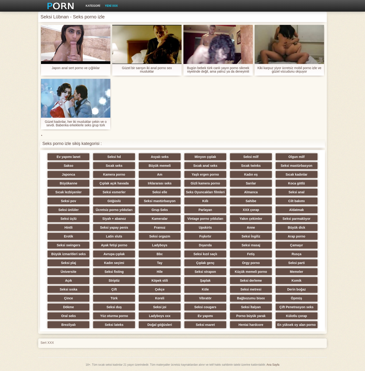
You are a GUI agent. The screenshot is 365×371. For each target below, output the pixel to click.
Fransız (160, 227)
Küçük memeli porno (251, 272)
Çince (68, 298)
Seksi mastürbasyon (296, 165)
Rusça (296, 254)
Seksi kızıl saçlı (205, 254)
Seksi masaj (251, 245)
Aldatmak (296, 210)
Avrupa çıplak (114, 254)
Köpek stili (160, 280)
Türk (114, 298)
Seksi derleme (251, 280)
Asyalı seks (160, 157)
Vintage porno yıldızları (205, 219)
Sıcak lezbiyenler (68, 192)
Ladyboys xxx (160, 316)
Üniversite (68, 272)
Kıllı (205, 201)
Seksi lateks (114, 325)
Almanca (251, 192)
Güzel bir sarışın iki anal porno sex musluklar (147, 69)
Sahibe (251, 201)
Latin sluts (114, 236)
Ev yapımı (205, 316)
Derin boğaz (296, 289)
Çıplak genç (205, 263)
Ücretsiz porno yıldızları (114, 210)
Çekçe (159, 289)
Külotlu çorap (296, 316)
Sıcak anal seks (205, 165)
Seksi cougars (205, 307)
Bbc (160, 254)
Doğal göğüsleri (159, 325)
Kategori (93, 5)
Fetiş (251, 254)
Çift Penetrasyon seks (297, 307)
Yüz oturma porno (114, 316)
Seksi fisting (114, 272)
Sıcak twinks (251, 165)
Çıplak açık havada (114, 183)
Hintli (68, 227)
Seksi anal (296, 192)
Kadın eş (251, 174)
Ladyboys (159, 245)
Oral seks (68, 316)
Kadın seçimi (114, 263)
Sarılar (251, 183)
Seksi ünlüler (68, 210)
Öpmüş (296, 298)
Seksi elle (159, 192)
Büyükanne (68, 183)
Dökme (68, 307)
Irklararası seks (160, 183)
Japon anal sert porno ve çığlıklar (76, 68)
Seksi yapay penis (114, 227)
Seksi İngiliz (251, 236)
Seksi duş (114, 307)
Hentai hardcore (251, 325)
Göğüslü (114, 201)
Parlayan (205, 210)
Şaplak (205, 280)
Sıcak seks (114, 165)
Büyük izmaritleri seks (68, 254)
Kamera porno (114, 174)
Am (159, 174)
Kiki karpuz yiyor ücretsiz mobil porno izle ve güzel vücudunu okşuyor (289, 69)
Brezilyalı (68, 325)
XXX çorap (251, 210)
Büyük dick (296, 227)
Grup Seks (160, 210)
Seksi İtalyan (251, 307)
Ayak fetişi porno (114, 245)
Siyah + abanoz (114, 219)
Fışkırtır (205, 236)
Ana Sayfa (273, 364)
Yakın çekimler (251, 219)
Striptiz (113, 280)
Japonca (68, 174)
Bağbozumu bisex (251, 298)
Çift (114, 289)
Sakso (68, 165)
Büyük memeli (160, 165)
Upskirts (205, 227)
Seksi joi (159, 307)
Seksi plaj (68, 263)
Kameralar (160, 219)
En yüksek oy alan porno (296, 325)
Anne (251, 227)
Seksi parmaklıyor (297, 219)
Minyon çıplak (205, 157)
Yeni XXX (111, 5)
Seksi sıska (69, 289)
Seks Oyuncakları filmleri (205, 192)
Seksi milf (250, 157)
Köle (205, 289)
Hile (160, 272)
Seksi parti (296, 263)
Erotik (68, 236)
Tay (159, 263)
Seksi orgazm (159, 236)
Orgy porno (251, 263)
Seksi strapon (205, 272)
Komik (296, 280)
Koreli (159, 298)
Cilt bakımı (296, 201)
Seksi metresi (250, 289)
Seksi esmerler (114, 192)
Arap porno (296, 236)
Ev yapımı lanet (68, 157)
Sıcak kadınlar (297, 174)
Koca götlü (296, 183)
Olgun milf (296, 157)
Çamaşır (296, 245)
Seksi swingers (68, 245)
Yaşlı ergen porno (205, 174)
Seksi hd (114, 157)
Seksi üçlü (69, 219)
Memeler (296, 272)
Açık (68, 280)
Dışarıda (205, 245)
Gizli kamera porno (205, 183)
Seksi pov (68, 201)
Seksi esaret (205, 325)
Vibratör (205, 298)
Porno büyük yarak (251, 316)
